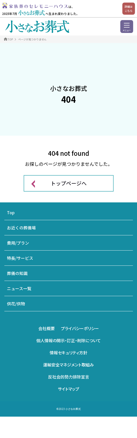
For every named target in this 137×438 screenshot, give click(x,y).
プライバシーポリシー (80, 328)
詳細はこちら (128, 9)
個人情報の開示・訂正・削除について (68, 340)
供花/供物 (16, 303)
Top (11, 212)
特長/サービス (20, 258)
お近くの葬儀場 (21, 228)
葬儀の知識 (17, 273)
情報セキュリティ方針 (68, 352)
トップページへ (69, 183)
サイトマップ (68, 389)
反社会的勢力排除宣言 (68, 377)
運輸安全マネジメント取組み (68, 365)
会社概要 (46, 328)
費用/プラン (18, 243)
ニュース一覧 (19, 288)
